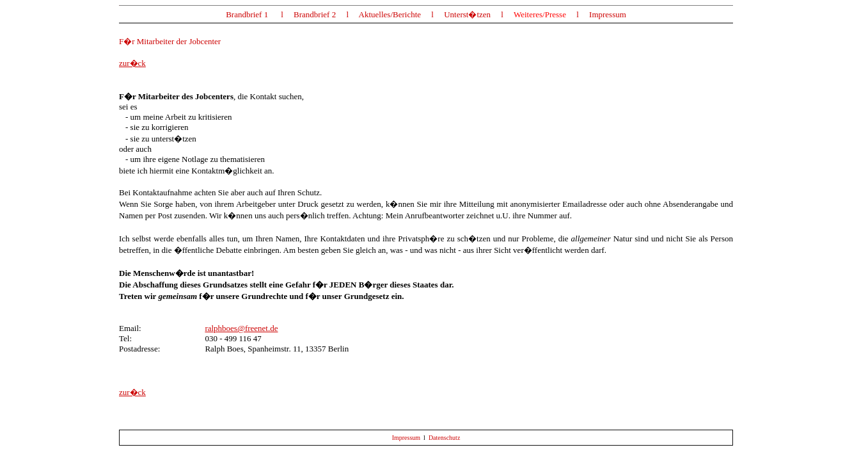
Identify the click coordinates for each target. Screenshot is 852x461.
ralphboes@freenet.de (241, 328)
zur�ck (132, 63)
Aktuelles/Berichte (390, 14)
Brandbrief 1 (247, 14)
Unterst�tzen (467, 14)
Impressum (607, 14)
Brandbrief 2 (316, 14)
